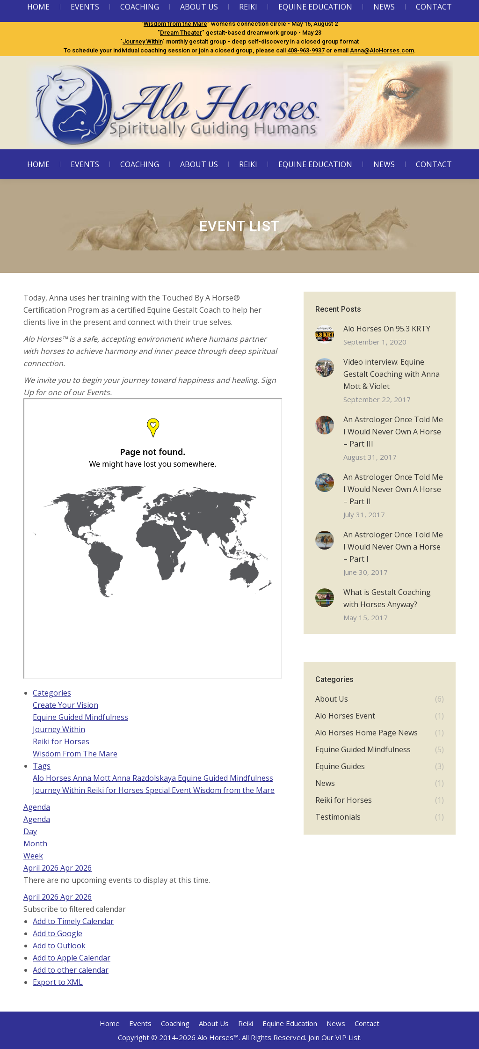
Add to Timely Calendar (73, 921)
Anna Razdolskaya (145, 778)
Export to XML (58, 982)
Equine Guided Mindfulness (187, 14)
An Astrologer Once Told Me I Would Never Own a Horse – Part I (393, 546)
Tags (42, 766)
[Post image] (324, 334)
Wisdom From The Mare (75, 753)
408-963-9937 (306, 50)
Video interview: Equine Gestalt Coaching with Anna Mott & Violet (391, 374)
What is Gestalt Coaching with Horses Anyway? (387, 598)
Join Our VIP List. (335, 1037)
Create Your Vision (65, 705)
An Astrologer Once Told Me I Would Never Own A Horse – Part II (393, 489)
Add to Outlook (59, 945)
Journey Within (142, 41)
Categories (52, 693)
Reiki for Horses (61, 741)
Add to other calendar (71, 970)
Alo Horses (53, 778)
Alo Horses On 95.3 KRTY (386, 328)
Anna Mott (92, 778)
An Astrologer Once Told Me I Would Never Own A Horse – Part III (393, 431)
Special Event (169, 790)
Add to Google (57, 933)
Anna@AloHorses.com (382, 50)
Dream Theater (181, 32)
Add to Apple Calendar (71, 958)
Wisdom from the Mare (175, 23)
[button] (74, 909)
